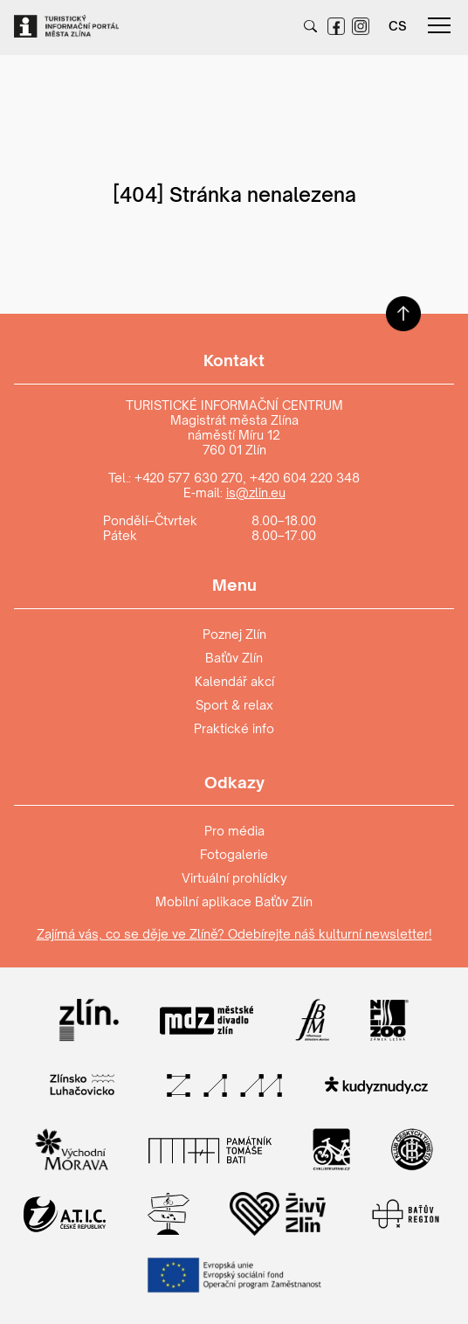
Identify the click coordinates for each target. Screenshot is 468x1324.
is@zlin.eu (256, 492)
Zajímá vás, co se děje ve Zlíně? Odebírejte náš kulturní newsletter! (234, 933)
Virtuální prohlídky (234, 877)
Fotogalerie (234, 854)
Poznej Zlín (234, 634)
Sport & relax (234, 704)
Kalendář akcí (234, 681)
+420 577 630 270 (188, 477)
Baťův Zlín (234, 657)
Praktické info (234, 728)
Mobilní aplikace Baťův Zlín (234, 901)
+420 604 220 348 (305, 477)
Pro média (234, 830)
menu (439, 25)
